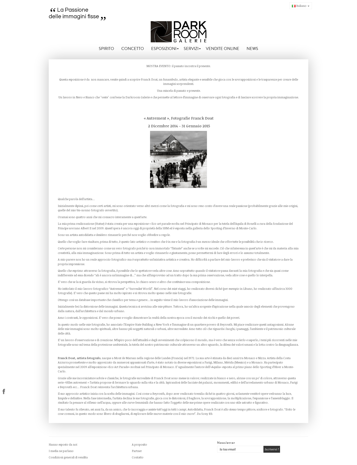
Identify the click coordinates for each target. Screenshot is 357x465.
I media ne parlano (61, 451)
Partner (137, 451)
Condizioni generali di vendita (68, 457)
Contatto (137, 457)
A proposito (139, 444)
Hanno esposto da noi (63, 444)
